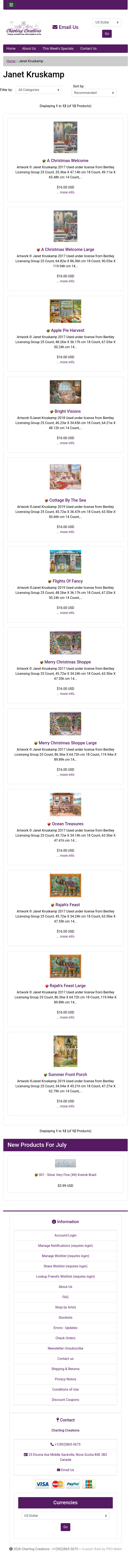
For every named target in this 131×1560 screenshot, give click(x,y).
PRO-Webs (114, 1549)
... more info (65, 192)
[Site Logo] (24, 28)
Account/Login (65, 1235)
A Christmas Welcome (67, 160)
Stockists (65, 1318)
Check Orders (65, 1338)
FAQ (66, 1297)
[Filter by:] (39, 90)
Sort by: (78, 86)
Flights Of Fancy (68, 581)
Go (107, 34)
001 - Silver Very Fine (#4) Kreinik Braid (65, 1175)
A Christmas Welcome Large (67, 249)
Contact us (66, 1359)
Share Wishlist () (65, 1266)
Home (10, 49)
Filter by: (6, 90)
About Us (29, 49)
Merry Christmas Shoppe (68, 661)
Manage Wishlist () (65, 1256)
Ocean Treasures (67, 823)
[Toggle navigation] (11, 5)
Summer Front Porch (67, 1074)
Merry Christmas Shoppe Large (68, 742)
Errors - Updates (65, 1328)
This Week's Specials (57, 49)
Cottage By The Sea (67, 500)
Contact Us (88, 49)
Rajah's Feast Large (68, 985)
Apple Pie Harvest (68, 330)
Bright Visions (68, 411)
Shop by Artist (65, 1307)
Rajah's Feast (67, 904)
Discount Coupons (65, 1400)
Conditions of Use (65, 1389)
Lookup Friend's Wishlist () (65, 1276)
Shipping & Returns (65, 1369)
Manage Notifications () (65, 1246)
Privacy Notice (65, 1379)
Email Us (65, 27)
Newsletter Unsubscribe (65, 1348)
